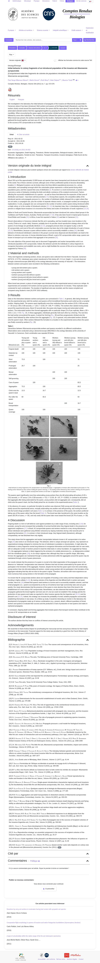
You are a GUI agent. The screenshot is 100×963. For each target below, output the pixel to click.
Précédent (12, 48)
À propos (11, 30)
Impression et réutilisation (90, 30)
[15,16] (86, 208)
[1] (15, 185)
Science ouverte (43, 30)
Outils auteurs (76, 30)
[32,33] (20, 596)
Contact (81, 959)
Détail (12, 134)
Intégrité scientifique (60, 30)
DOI (59, 847)
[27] (25, 528)
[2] (50, 190)
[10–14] (49, 206)
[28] (28, 553)
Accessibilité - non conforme (46, 959)
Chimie (62, 1)
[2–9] (47, 197)
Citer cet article (23, 134)
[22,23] (42, 226)
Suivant (63, 48)
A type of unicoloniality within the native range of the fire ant (33, 936)
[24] (75, 230)
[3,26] (81, 524)
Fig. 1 (24, 313)
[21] (76, 217)
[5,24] (28, 580)
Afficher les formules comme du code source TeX (73, 60)
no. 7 (45, 48)
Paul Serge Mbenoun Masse (18, 80)
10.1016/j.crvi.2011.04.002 (21, 150)
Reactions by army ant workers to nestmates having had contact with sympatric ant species (36, 909)
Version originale (16, 60)
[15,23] (10, 230)
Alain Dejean (54, 80)
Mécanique (27, 1)
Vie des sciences (81, 1)
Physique (36, 1)
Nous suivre (61, 959)
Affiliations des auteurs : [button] (17, 158)
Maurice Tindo (67, 80)
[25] (56, 237)
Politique (35, 861)
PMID (10, 146)
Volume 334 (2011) (34, 48)
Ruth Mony (44, 80)
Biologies (70, 1)
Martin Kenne (34, 80)
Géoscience (46, 1)
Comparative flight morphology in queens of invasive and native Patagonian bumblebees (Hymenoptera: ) (43, 922)
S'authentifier (48, 889)
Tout (74, 40)
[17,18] (51, 215)
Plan (11, 54)
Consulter (9, 40)
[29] (22, 582)
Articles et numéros (26, 30)
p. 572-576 (54, 48)
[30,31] (77, 594)
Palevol (54, 1)
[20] (57, 217)
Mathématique (16, 1)
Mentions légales (72, 959)
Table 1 (61, 299)
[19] (27, 217)
